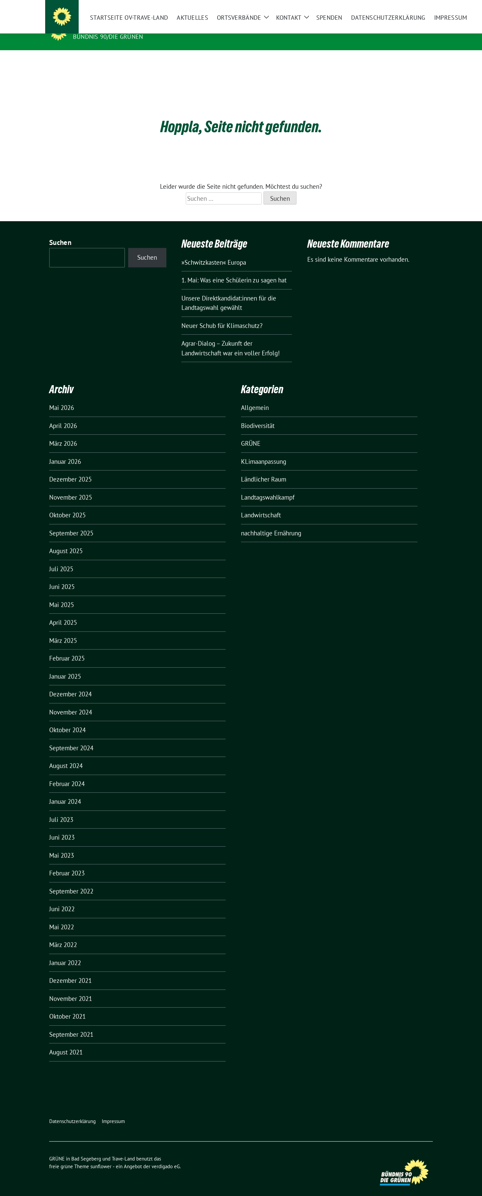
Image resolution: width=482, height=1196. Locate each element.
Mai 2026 (61, 397)
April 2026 (63, 415)
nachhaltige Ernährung (271, 523)
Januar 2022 (65, 952)
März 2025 (63, 630)
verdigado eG (166, 1156)
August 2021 (66, 1042)
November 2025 (70, 487)
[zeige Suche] (420, 6)
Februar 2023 (67, 863)
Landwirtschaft (261, 505)
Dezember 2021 (70, 970)
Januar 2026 (65, 451)
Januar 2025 (65, 666)
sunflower (100, 1156)
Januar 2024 (65, 791)
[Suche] (411, 6)
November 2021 (70, 988)
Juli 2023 (61, 809)
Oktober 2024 (67, 719)
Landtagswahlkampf (268, 487)
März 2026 (63, 433)
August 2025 (66, 540)
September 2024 (71, 738)
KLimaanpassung (263, 451)
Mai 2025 (61, 594)
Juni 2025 (62, 576)
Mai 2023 (61, 845)
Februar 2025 (67, 648)
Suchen (60, 232)
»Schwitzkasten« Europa (213, 252)
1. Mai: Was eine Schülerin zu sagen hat (234, 270)
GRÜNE (250, 433)
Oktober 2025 (67, 505)
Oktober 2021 (67, 1006)
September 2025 (71, 523)
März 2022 (63, 934)
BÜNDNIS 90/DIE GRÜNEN (108, 36)
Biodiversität (257, 415)
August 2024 (66, 755)
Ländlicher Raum (263, 469)
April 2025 (63, 612)
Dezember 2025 (70, 469)
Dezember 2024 (70, 684)
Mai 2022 (61, 917)
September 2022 (71, 881)
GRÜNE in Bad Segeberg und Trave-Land (143, 27)
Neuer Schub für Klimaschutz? (221, 315)
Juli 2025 (61, 558)
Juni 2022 (62, 898)
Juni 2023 (62, 827)
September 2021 (71, 1024)
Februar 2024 (67, 773)
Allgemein (255, 397)
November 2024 (70, 702)
